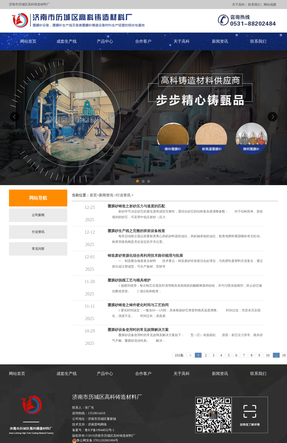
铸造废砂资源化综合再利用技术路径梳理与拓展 (145, 255)
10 (268, 355)
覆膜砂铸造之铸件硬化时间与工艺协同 (138, 305)
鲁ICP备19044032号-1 (99, 430)
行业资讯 (38, 232)
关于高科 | (239, 4)
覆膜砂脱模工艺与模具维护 (129, 280)
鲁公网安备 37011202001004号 (97, 440)
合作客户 (143, 41)
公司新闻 (38, 215)
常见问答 (38, 248)
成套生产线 (67, 41)
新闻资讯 (220, 41)
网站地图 (270, 4)
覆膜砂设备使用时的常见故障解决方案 (138, 330)
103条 (179, 355)
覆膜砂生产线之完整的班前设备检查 (136, 231)
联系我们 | (255, 4)
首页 (93, 195)
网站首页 (28, 41)
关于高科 (182, 41)
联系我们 (258, 41)
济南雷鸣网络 (97, 424)
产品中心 (105, 41)
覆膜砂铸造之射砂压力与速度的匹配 (136, 206)
